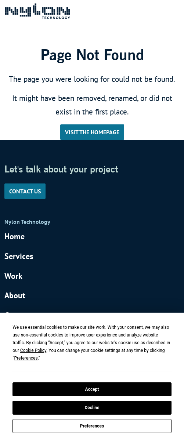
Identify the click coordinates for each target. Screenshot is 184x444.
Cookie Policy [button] (33, 350)
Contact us (25, 191)
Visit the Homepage (92, 132)
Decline (91, 407)
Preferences (92, 426)
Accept (92, 389)
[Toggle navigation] (170, 11)
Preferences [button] (26, 358)
